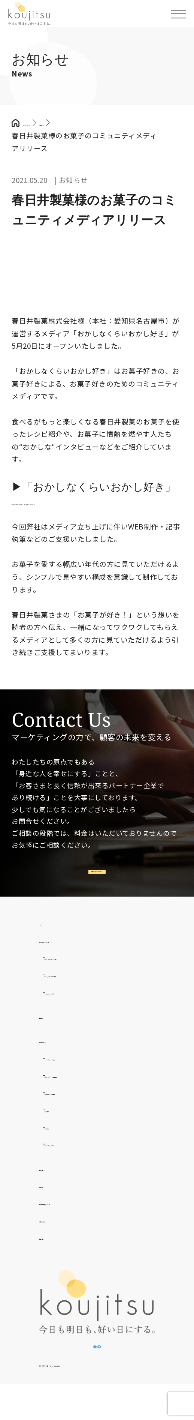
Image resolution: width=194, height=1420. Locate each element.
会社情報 (53, 1186)
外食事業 (59, 1127)
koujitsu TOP (45, 123)
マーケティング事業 (77, 1075)
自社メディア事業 (74, 1161)
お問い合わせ (61, 1237)
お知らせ (53, 1203)
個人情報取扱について (75, 1220)
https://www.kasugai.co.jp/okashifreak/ (80, 502)
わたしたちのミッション (85, 975)
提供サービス (61, 1058)
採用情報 (53, 1254)
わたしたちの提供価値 (81, 992)
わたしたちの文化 (74, 1010)
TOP (46, 941)
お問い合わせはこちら (94, 881)
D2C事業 (59, 1144)
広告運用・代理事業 (77, 1110)
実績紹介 (53, 1034)
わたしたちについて (71, 958)
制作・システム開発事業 (85, 1092)
